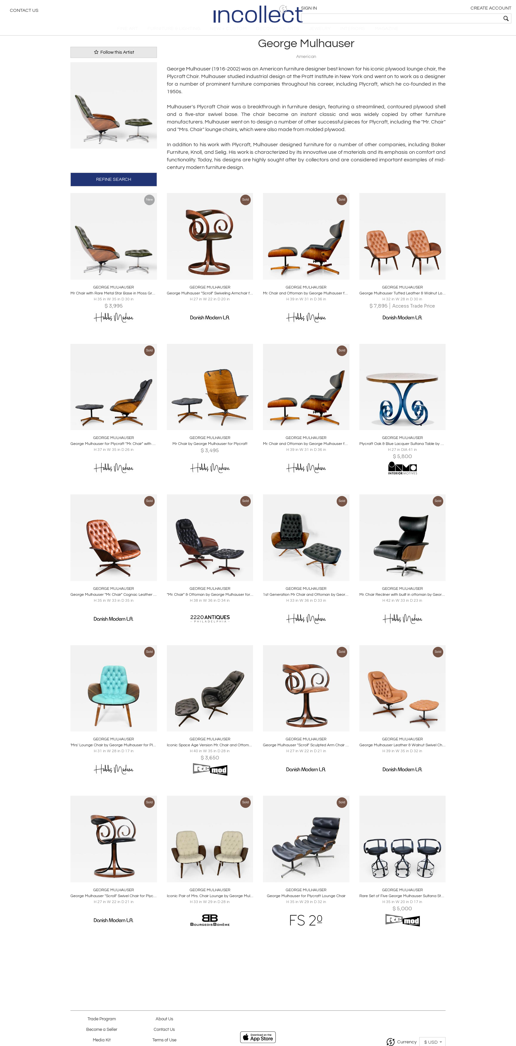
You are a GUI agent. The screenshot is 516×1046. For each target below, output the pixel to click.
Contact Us (24, 11)
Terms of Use (164, 1040)
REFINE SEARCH (113, 185)
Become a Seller (101, 1030)
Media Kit (102, 1040)
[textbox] (463, 18)
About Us (164, 1019)
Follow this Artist (113, 59)
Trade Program (102, 1019)
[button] (409, 9)
